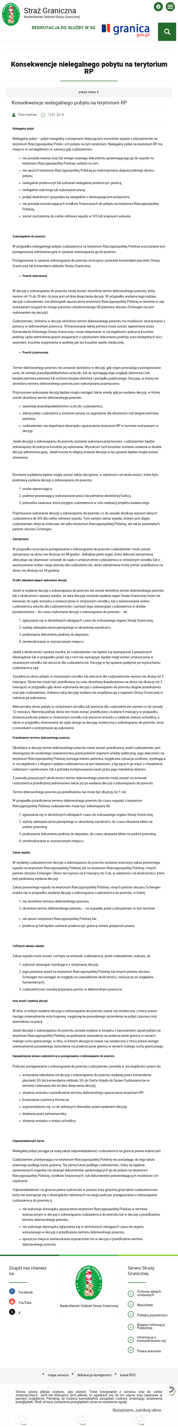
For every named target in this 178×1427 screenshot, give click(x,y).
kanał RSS (128, 1375)
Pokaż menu (87, 92)
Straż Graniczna (43, 11)
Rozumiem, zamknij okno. (137, 1410)
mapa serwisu (58, 1375)
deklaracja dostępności (94, 1375)
